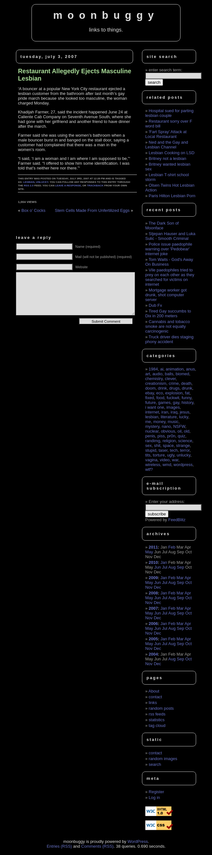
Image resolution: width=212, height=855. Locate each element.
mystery (152, 426)
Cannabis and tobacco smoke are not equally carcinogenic (167, 326)
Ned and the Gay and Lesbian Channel (166, 144)
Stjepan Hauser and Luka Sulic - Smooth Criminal (170, 236)
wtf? (149, 469)
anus (190, 369)
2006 (153, 623)
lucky (183, 416)
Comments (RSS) (97, 846)
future (150, 402)
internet (152, 412)
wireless (152, 464)
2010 (153, 562)
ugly (170, 455)
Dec (157, 587)
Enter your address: (167, 501)
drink (162, 388)
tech (174, 450)
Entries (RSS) (59, 846)
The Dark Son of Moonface (162, 225)
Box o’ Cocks (33, 210)
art (147, 373)
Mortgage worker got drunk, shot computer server (166, 295)
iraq (174, 412)
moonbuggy (106, 15)
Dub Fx (155, 305)
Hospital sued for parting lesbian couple (169, 113)
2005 (153, 638)
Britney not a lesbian (167, 158)
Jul (164, 567)
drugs (174, 388)
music (173, 421)
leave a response (68, 185)
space (168, 445)
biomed (182, 373)
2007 (153, 608)
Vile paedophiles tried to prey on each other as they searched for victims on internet (169, 277)
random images (163, 758)
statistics (157, 719)
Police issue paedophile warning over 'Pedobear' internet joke (168, 249)
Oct (188, 582)
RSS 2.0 (28, 185)
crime (174, 383)
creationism (155, 383)
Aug (172, 567)
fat (187, 393)
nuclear (152, 431)
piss (161, 436)
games (164, 402)
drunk (187, 388)
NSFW (179, 426)
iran (164, 412)
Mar (180, 577)
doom (150, 388)
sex (148, 445)
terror (184, 450)
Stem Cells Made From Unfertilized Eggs (92, 210)
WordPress (137, 841)
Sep (180, 567)
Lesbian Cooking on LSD (171, 152)
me (148, 421)
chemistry (154, 378)
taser (163, 450)
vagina (151, 459)
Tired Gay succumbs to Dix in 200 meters (168, 313)
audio (157, 373)
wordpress (183, 464)
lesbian (29, 182)
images (173, 407)
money (159, 421)
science (185, 440)
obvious (168, 431)
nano (166, 426)
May (149, 552)
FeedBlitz (176, 519)
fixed (149, 397)
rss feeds (157, 714)
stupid (150, 450)
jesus (184, 412)
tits (148, 455)
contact (155, 696)
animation (175, 369)
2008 (153, 593)
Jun (157, 567)
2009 (153, 577)
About (153, 691)
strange (183, 445)
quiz (181, 436)
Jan (163, 562)
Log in (154, 797)
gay (176, 402)
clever (170, 378)
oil (179, 431)
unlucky (42, 182)
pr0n (171, 436)
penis (150, 436)
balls (169, 373)
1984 (153, 369)
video (165, 459)
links (153, 702)
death (186, 383)
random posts (161, 708)
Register (156, 791)
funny (186, 397)
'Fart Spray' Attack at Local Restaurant (166, 134)
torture (159, 455)
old (186, 431)
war (175, 459)
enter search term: (165, 70)
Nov (148, 587)
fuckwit (172, 397)
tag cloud (157, 725)
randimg (152, 440)
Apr (188, 577)
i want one (154, 407)
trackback (95, 185)
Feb (171, 547)
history (187, 402)
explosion (174, 393)
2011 (153, 547)
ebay (149, 393)
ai (161, 369)
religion (169, 440)
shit (157, 445)
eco (159, 393)
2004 (153, 654)
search (155, 764)
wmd (166, 464)
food (160, 397)
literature (169, 416)
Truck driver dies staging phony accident (169, 339)
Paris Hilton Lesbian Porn (172, 195)
